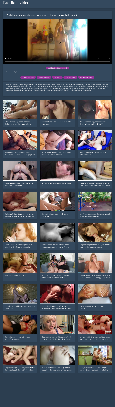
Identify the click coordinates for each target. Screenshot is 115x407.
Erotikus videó (16, 2)
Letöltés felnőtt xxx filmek (57, 68)
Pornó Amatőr (44, 77)
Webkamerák (70, 77)
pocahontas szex (86, 77)
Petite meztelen (28, 77)
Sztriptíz (57, 77)
